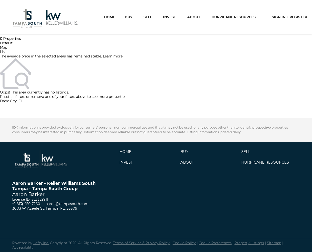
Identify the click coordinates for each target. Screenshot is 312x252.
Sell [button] (148, 17)
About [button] (193, 17)
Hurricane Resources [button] (234, 17)
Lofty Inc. (41, 243)
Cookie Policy (184, 243)
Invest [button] (169, 17)
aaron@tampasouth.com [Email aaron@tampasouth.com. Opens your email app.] (67, 204)
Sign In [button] (278, 17)
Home (109, 17)
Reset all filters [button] (12, 96)
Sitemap (274, 243)
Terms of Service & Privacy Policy (141, 243)
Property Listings (249, 243)
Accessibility (22, 247)
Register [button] (298, 17)
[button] (126, 152)
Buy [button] (128, 17)
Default (6, 43)
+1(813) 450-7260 (26, 204)
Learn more (113, 56)
